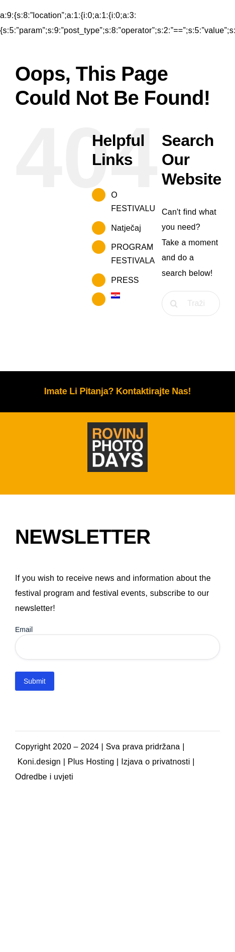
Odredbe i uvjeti (44, 776)
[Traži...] (191, 303)
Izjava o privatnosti (155, 761)
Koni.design (39, 761)
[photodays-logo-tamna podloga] (117, 426)
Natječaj (126, 228)
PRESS (125, 280)
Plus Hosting (91, 761)
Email (24, 629)
